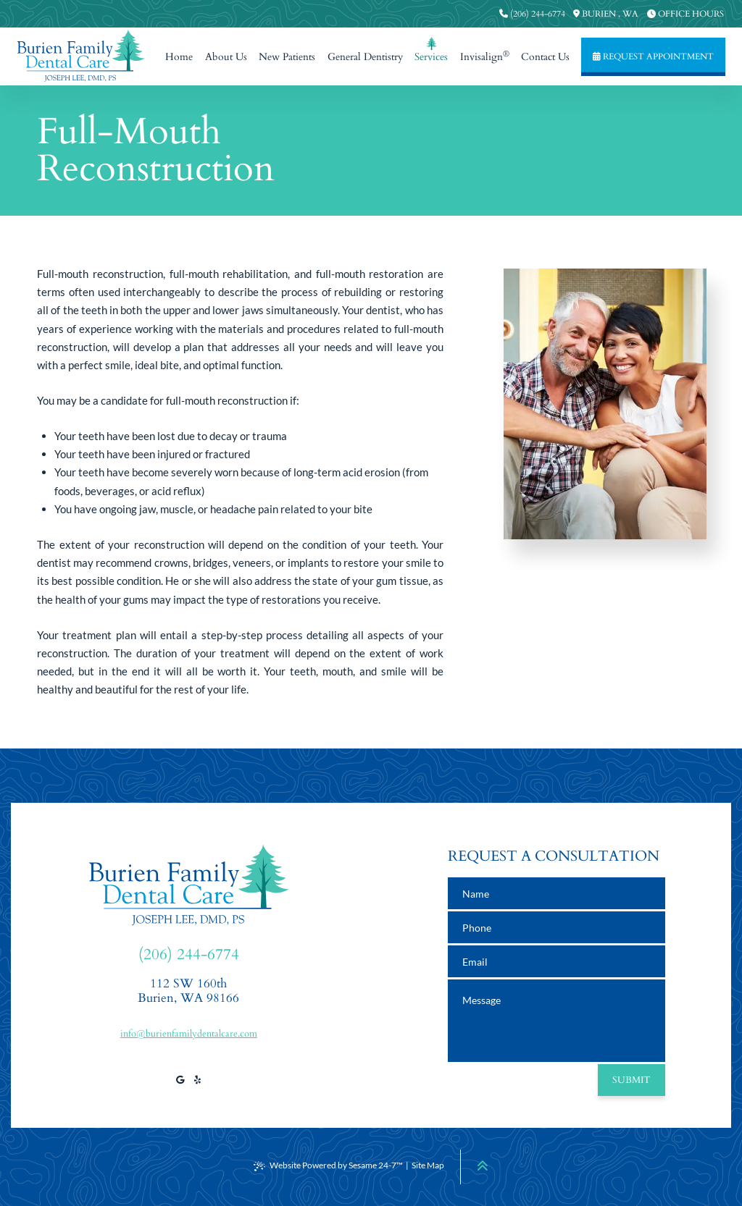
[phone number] (556, 927)
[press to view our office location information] (605, 14)
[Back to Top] (482, 1165)
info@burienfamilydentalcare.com (188, 1033)
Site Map (428, 1165)
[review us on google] (179, 1080)
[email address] (556, 961)
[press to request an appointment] (653, 57)
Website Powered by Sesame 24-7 (328, 1165)
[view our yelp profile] (197, 1080)
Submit (631, 1080)
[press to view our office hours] (685, 14)
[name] (556, 893)
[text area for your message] (556, 1020)
